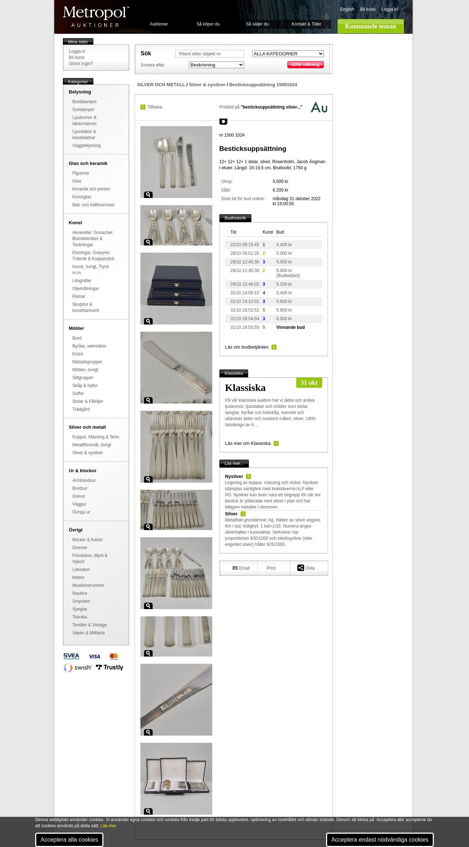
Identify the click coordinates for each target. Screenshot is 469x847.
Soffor (78, 393)
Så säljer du (257, 24)
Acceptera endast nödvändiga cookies (379, 840)
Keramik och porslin (91, 189)
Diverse (80, 547)
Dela (306, 568)
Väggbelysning (87, 145)
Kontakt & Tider (306, 24)
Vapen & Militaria (89, 632)
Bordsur (80, 488)
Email (241, 568)
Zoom (148, 195)
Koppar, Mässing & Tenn (96, 436)
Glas (77, 181)
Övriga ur (81, 512)
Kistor (78, 353)
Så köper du (208, 24)
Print (271, 568)
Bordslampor (85, 101)
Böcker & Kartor (88, 539)
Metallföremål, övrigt (92, 444)
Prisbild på (260, 107)
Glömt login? (81, 63)
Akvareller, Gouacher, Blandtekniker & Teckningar (93, 238)
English (347, 9)
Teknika (80, 617)
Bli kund (368, 9)
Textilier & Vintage (90, 624)
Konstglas (82, 196)
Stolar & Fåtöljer (88, 401)
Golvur (79, 496)
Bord (77, 338)
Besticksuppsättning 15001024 (263, 84)
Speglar (80, 609)
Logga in (389, 9)
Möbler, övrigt (85, 369)
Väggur (80, 504)
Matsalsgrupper (87, 361)
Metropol (96, 16)
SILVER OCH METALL (161, 84)
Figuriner (81, 173)
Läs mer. (109, 825)
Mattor (79, 577)
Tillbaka (155, 107)
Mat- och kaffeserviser (94, 204)
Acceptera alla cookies (69, 840)
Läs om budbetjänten (247, 347)
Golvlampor (83, 109)
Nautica (80, 593)
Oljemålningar (86, 288)
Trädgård (81, 409)
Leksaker (81, 569)
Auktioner (159, 24)
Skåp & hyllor (85, 385)
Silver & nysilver (88, 452)
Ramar (79, 296)
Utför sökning (306, 64)
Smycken (81, 601)
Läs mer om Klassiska (248, 443)
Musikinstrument (88, 585)
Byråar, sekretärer (90, 346)
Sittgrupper (83, 377)
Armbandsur (84, 480)
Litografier (82, 280)
